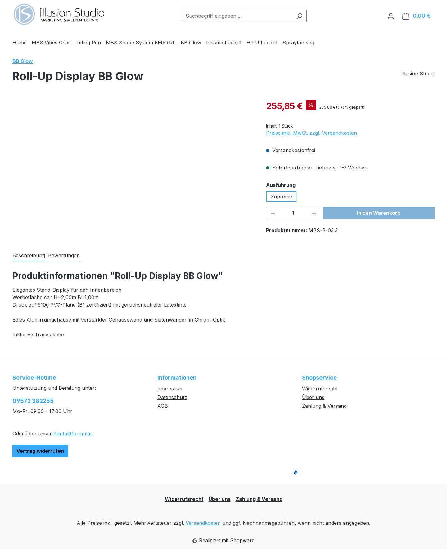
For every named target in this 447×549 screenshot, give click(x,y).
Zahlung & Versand (324, 406)
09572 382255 (33, 401)
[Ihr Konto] (390, 16)
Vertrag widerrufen (40, 451)
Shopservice (319, 377)
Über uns (313, 397)
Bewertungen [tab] (64, 255)
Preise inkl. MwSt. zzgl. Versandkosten (311, 133)
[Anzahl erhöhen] (314, 213)
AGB (162, 406)
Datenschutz (172, 397)
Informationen (176, 377)
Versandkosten (203, 523)
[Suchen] (299, 16)
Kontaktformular (72, 433)
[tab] (28, 255)
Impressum (170, 388)
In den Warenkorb (378, 213)
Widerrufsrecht (320, 388)
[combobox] (237, 16)
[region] (133, 166)
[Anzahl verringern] (272, 213)
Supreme (281, 196)
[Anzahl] (293, 213)
